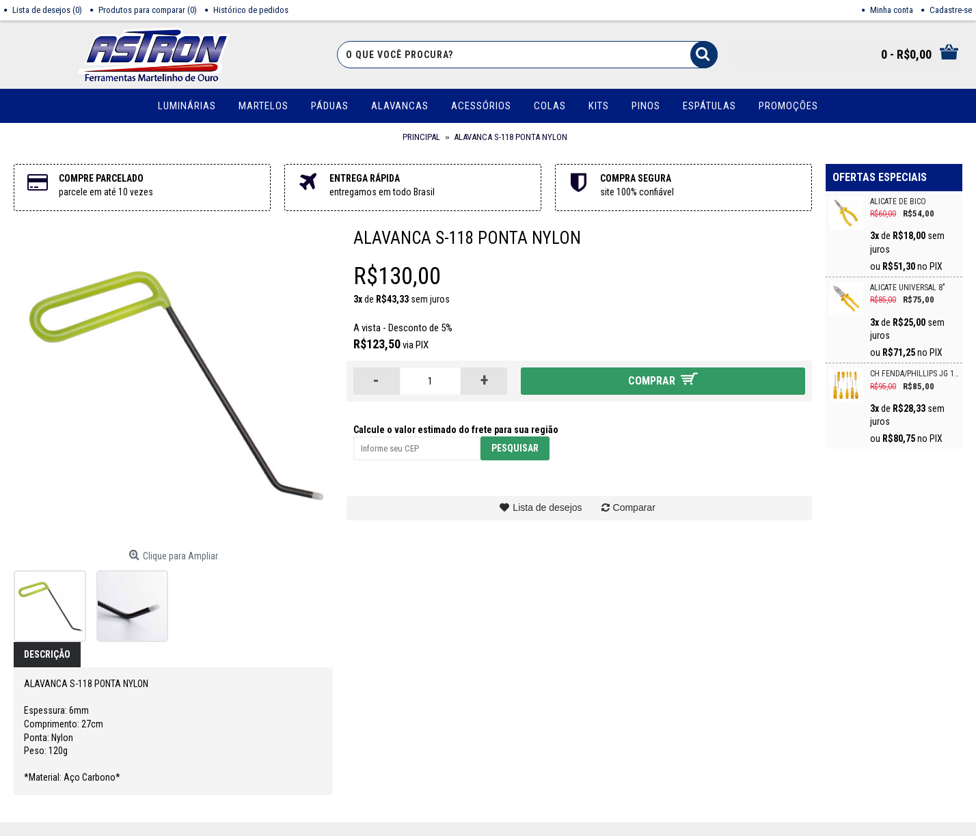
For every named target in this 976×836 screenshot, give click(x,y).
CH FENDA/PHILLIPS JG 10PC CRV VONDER (914, 374)
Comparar (634, 507)
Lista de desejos (547, 507)
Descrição (47, 654)
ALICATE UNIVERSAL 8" (907, 287)
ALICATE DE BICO (898, 201)
